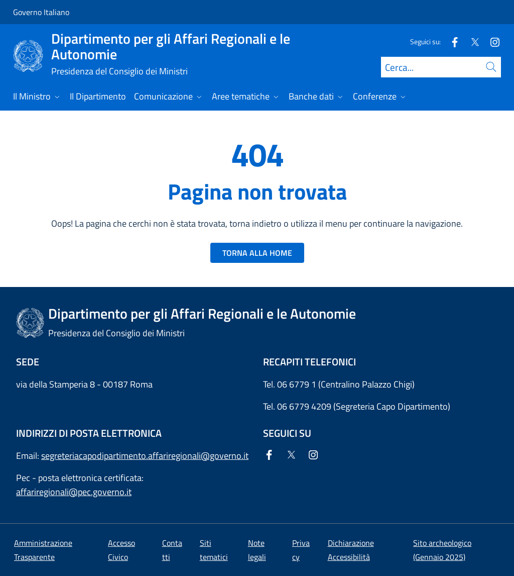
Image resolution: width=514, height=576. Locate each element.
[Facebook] (451, 41)
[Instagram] (491, 41)
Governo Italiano (41, 12)
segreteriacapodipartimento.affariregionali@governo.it (144, 455)
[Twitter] (471, 41)
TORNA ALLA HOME (257, 253)
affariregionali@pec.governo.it (74, 492)
